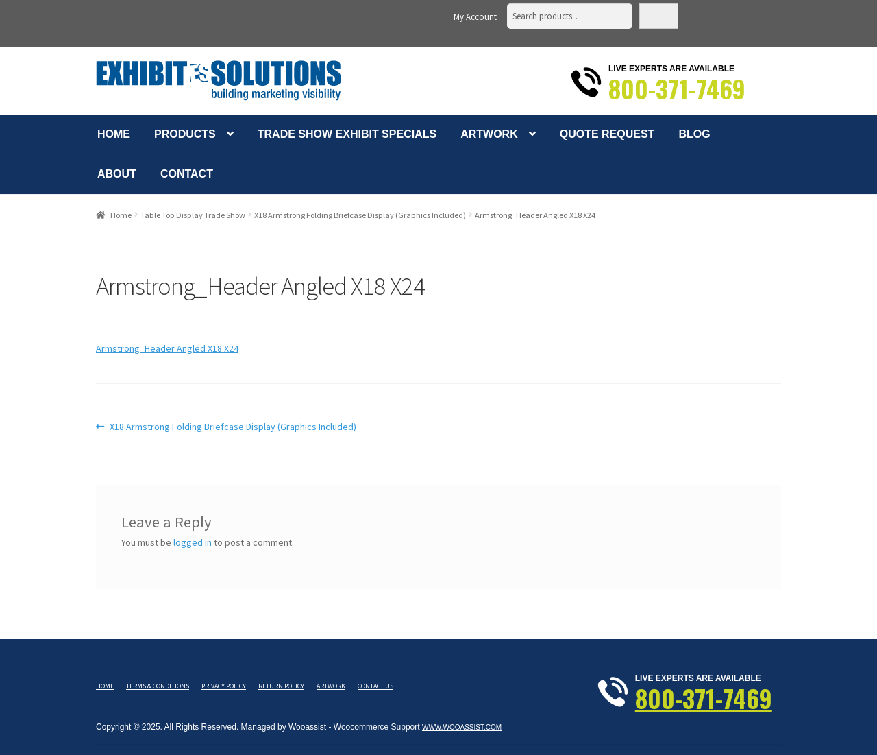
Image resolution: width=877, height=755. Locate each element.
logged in (192, 542)
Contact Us (375, 686)
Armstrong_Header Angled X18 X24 (167, 348)
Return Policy (281, 686)
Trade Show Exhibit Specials (347, 134)
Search (658, 16)
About (116, 174)
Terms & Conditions (157, 686)
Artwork (489, 134)
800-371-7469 (676, 88)
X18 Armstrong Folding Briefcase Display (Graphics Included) (360, 215)
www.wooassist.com (462, 727)
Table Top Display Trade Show (192, 215)
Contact (186, 174)
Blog (694, 134)
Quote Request (607, 134)
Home (113, 134)
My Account (475, 17)
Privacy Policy (223, 686)
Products (185, 134)
